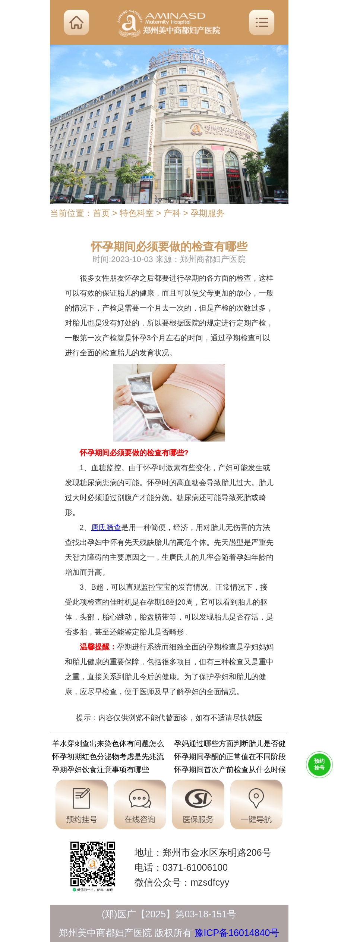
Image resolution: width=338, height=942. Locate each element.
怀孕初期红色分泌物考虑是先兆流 (108, 758)
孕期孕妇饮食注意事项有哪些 (100, 771)
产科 (172, 213)
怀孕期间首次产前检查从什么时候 (230, 771)
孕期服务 (207, 213)
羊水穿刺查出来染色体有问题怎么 (108, 744)
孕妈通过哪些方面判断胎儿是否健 (230, 744)
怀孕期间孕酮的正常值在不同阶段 (230, 758)
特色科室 (137, 213)
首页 (101, 213)
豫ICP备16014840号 (237, 932)
